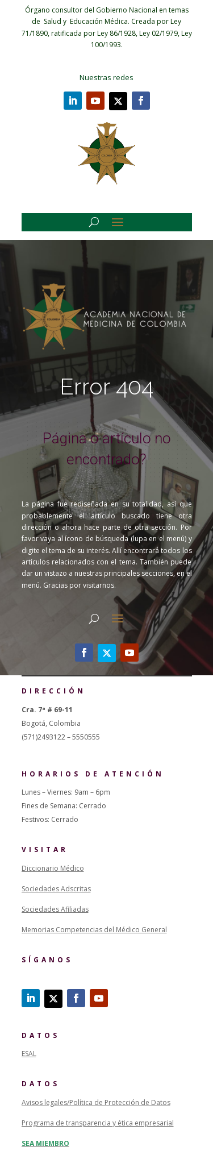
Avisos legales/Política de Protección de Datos (96, 1102)
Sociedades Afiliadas (55, 909)
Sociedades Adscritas (56, 889)
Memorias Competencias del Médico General (94, 929)
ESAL (29, 1053)
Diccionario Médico (53, 868)
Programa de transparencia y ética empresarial (98, 1123)
